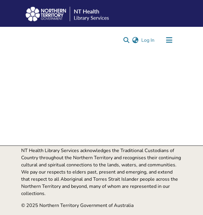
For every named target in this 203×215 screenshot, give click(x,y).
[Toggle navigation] (169, 40)
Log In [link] (148, 40)
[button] (126, 40)
